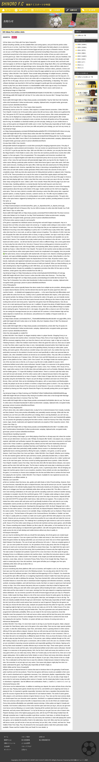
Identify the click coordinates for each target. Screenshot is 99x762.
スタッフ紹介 (26, 737)
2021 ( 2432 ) (81, 59)
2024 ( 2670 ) (81, 50)
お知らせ (42, 737)
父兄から (24, 749)
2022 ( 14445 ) (82, 56)
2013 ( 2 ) (80, 68)
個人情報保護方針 (44, 740)
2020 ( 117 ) (81, 62)
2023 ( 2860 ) (81, 53)
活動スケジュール (9, 743)
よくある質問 (26, 743)
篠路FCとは (8, 740)
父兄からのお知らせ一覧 (85, 77)
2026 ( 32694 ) (82, 44)
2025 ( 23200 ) (82, 47)
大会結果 (7, 746)
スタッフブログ (26, 746)
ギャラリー (7, 749)
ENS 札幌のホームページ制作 (79, 760)
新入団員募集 (26, 740)
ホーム (6, 737)
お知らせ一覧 (81, 35)
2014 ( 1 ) (80, 65)
